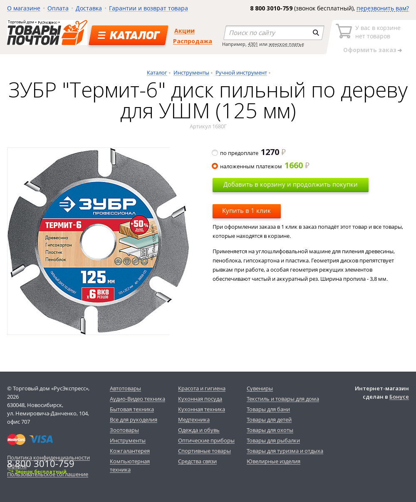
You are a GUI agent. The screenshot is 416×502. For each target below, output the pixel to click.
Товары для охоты (270, 430)
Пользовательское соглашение (47, 474)
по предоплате (249, 153)
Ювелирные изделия (273, 461)
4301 (253, 44)
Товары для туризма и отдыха (285, 451)
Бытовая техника (132, 409)
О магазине (23, 8)
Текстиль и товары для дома (283, 398)
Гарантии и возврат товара (148, 8)
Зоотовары (124, 430)
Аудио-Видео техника (137, 398)
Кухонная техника (201, 409)
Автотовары (125, 388)
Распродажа (192, 41)
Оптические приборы (206, 440)
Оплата (58, 8)
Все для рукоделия (133, 419)
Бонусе (399, 396)
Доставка (89, 8)
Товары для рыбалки (273, 440)
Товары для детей (269, 419)
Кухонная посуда (200, 398)
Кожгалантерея (130, 451)
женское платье (286, 44)
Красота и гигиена (201, 388)
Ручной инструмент (241, 72)
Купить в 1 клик (246, 210)
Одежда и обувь (199, 430)
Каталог (157, 72)
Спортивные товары (204, 451)
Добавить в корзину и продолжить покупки (290, 184)
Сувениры (260, 388)
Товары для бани (268, 409)
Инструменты (191, 72)
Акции (184, 31)
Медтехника (194, 419)
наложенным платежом (261, 166)
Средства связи (197, 461)
